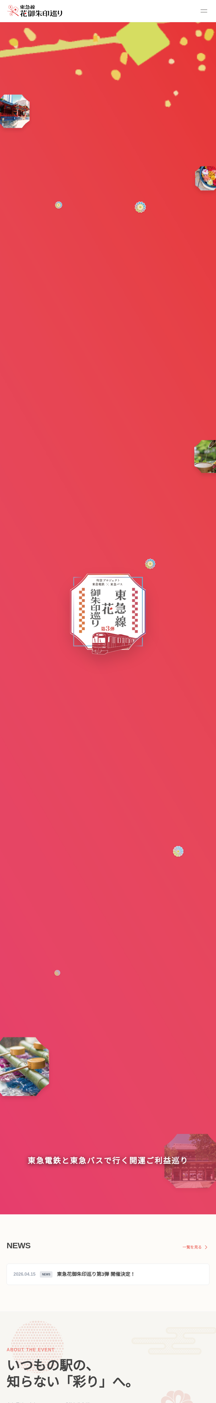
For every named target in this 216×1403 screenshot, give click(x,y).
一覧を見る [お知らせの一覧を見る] (195, 1247)
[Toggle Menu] (203, 11)
